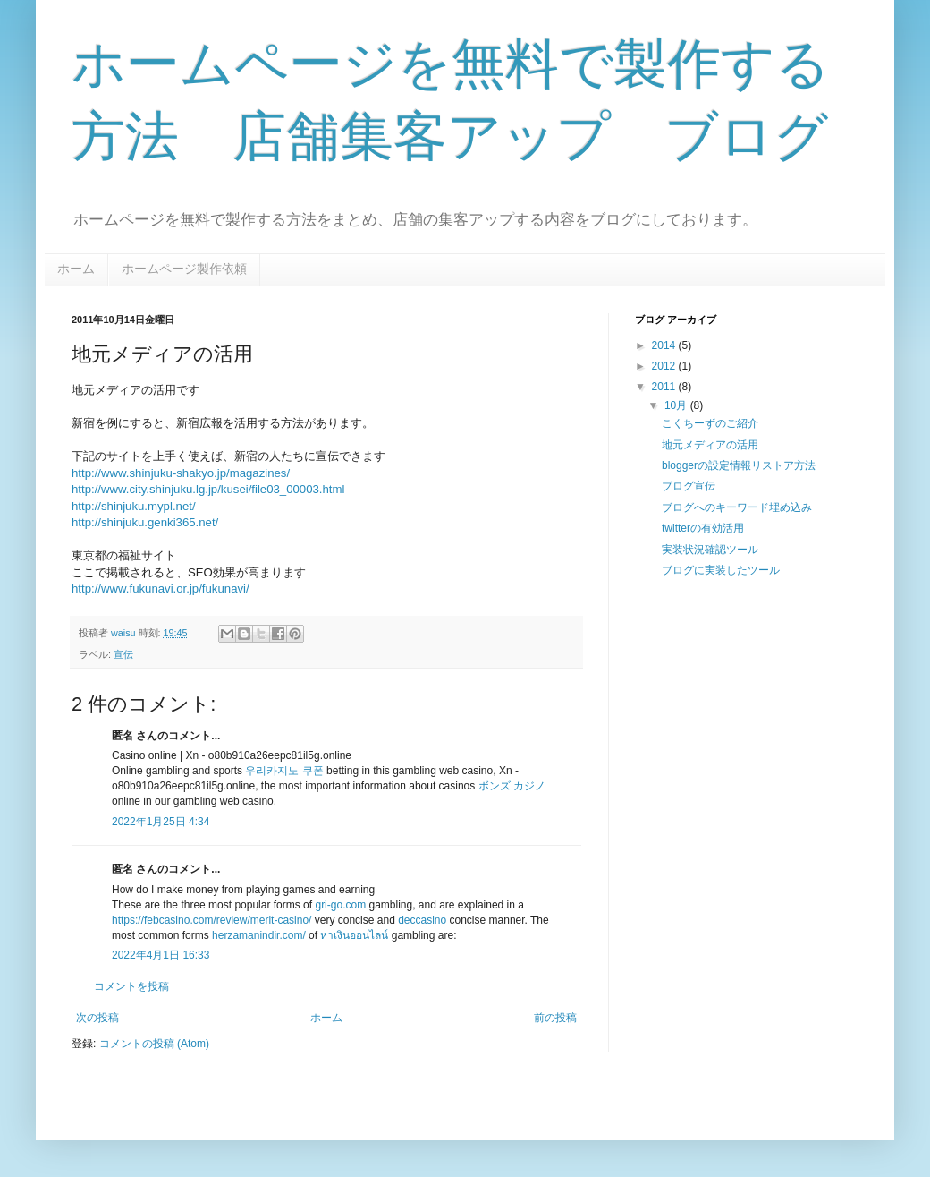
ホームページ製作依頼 (184, 268)
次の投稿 (97, 1017)
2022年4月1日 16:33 (160, 955)
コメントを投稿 (131, 986)
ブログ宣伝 (688, 486)
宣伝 (123, 654)
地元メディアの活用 (710, 445)
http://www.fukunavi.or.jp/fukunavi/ (160, 588)
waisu (125, 632)
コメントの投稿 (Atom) (154, 1043)
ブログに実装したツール (721, 570)
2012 (665, 366)
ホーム (76, 268)
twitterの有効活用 (703, 528)
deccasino (422, 920)
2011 (665, 386)
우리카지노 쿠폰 (284, 770)
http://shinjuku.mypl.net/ (134, 506)
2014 (665, 345)
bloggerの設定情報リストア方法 (739, 465)
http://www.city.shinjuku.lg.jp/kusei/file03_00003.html (208, 489)
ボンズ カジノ (511, 786)
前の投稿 (555, 1017)
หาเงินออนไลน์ (354, 935)
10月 (677, 405)
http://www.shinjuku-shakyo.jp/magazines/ (181, 473)
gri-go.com (340, 905)
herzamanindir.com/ (259, 935)
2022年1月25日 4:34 (160, 821)
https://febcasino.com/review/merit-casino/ (211, 920)
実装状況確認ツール (710, 549)
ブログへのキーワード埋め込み (737, 507)
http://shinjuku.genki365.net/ (145, 522)
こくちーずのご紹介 (710, 423)
